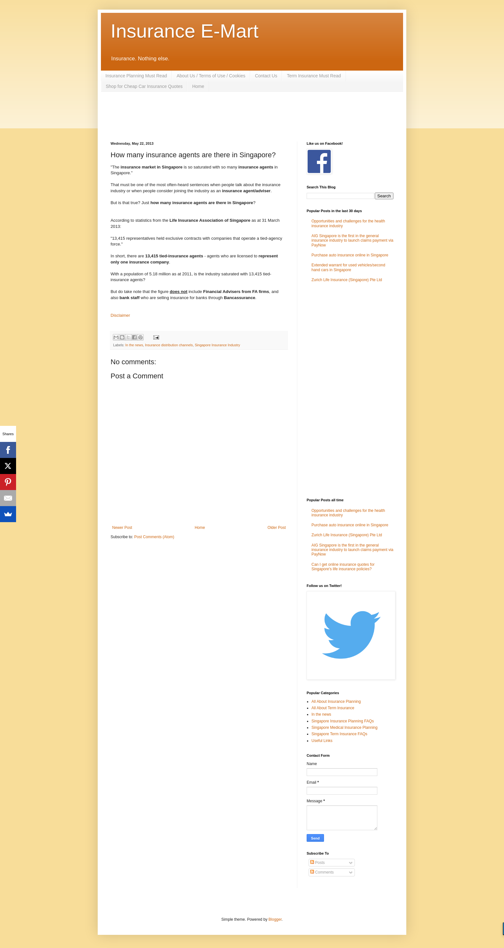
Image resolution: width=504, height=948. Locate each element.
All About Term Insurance (332, 708)
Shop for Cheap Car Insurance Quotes (144, 86)
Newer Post (122, 527)
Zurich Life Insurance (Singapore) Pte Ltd (346, 280)
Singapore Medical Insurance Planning (344, 727)
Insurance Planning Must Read (136, 75)
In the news (134, 345)
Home (198, 86)
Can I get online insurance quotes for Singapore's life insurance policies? (342, 566)
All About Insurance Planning (336, 701)
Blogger (275, 919)
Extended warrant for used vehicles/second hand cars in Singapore (348, 267)
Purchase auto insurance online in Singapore (349, 255)
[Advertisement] (228, 115)
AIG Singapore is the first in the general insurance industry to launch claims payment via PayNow (352, 240)
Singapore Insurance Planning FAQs (342, 721)
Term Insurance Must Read (314, 75)
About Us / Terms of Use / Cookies (210, 75)
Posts (317, 862)
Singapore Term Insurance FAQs (339, 734)
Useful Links (321, 740)
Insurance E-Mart (184, 31)
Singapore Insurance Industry (217, 345)
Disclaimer (120, 315)
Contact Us (266, 75)
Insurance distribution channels (169, 345)
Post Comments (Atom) (154, 537)
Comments (322, 872)
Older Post (276, 527)
